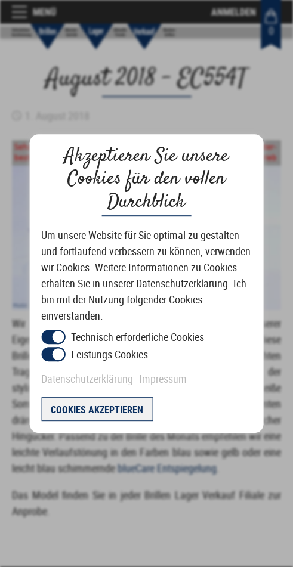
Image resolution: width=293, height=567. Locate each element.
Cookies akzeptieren (97, 409)
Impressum (163, 378)
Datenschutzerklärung (87, 378)
